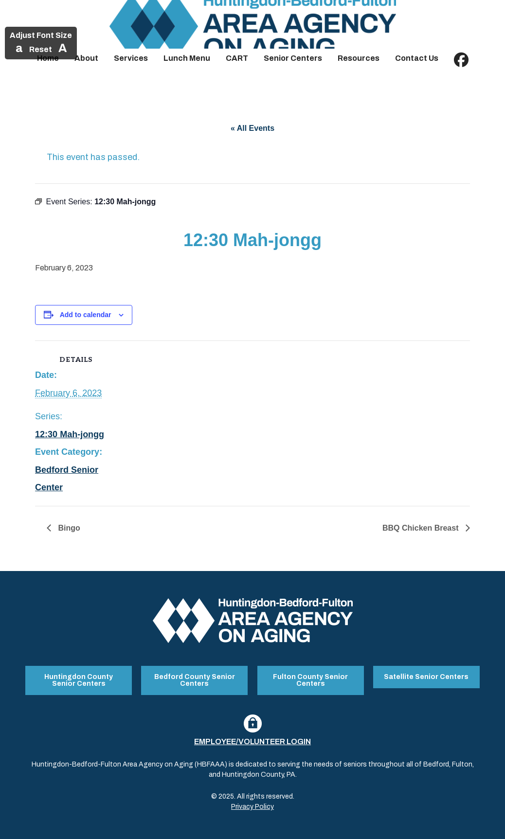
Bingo (68, 528)
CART (237, 58)
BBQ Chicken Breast (421, 528)
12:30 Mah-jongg (69, 434)
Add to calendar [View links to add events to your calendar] (85, 315)
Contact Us (416, 58)
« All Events (252, 128)
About (86, 58)
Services (131, 58)
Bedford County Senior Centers (194, 680)
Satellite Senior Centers (426, 676)
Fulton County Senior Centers (310, 680)
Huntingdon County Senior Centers (78, 680)
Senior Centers (293, 58)
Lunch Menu (186, 58)
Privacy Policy (252, 806)
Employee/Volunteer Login (252, 741)
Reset (40, 49)
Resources (358, 58)
